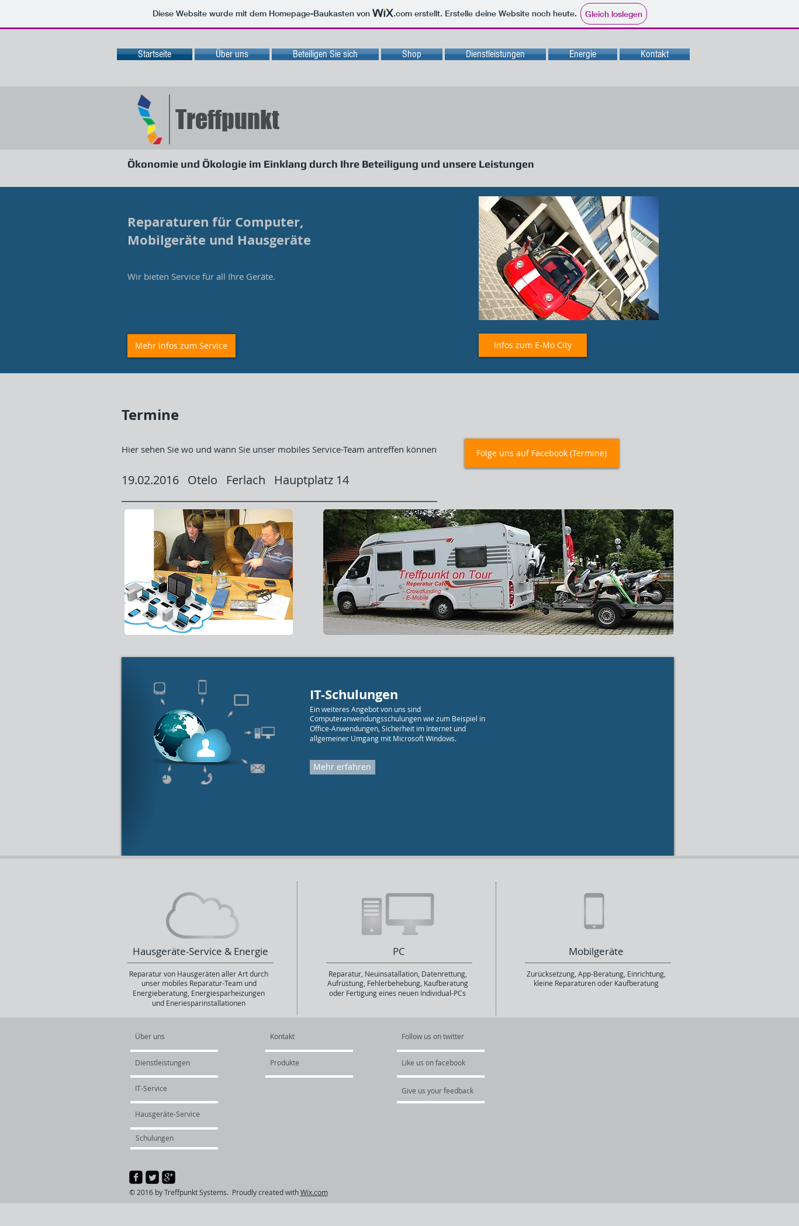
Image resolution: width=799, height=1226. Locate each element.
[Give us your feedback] (444, 1091)
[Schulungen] (169, 1138)
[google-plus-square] (168, 1177)
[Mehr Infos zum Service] (181, 345)
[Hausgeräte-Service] (169, 1114)
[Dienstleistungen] (168, 1063)
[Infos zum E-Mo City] (533, 345)
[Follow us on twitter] (434, 1037)
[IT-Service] (166, 1089)
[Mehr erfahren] (342, 767)
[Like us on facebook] (437, 1063)
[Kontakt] (298, 1037)
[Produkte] (301, 1063)
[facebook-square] (136, 1177)
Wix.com (314, 1192)
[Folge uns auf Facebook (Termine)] (542, 453)
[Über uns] (179, 1037)
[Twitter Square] (152, 1177)
